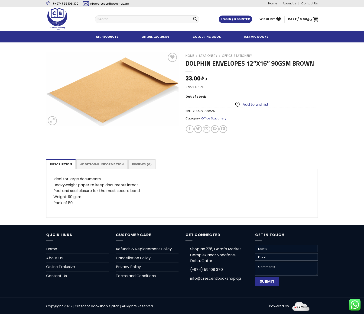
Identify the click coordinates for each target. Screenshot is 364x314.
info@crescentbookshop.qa (109, 4)
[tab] (61, 164)
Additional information (102, 164)
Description (61, 164)
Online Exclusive (60, 266)
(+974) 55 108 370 (65, 4)
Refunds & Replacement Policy (144, 249)
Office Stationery (237, 56)
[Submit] (195, 19)
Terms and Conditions (136, 276)
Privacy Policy (128, 266)
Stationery (208, 56)
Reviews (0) (142, 164)
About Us (289, 3)
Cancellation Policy (133, 258)
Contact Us (309, 3)
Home (272, 3)
